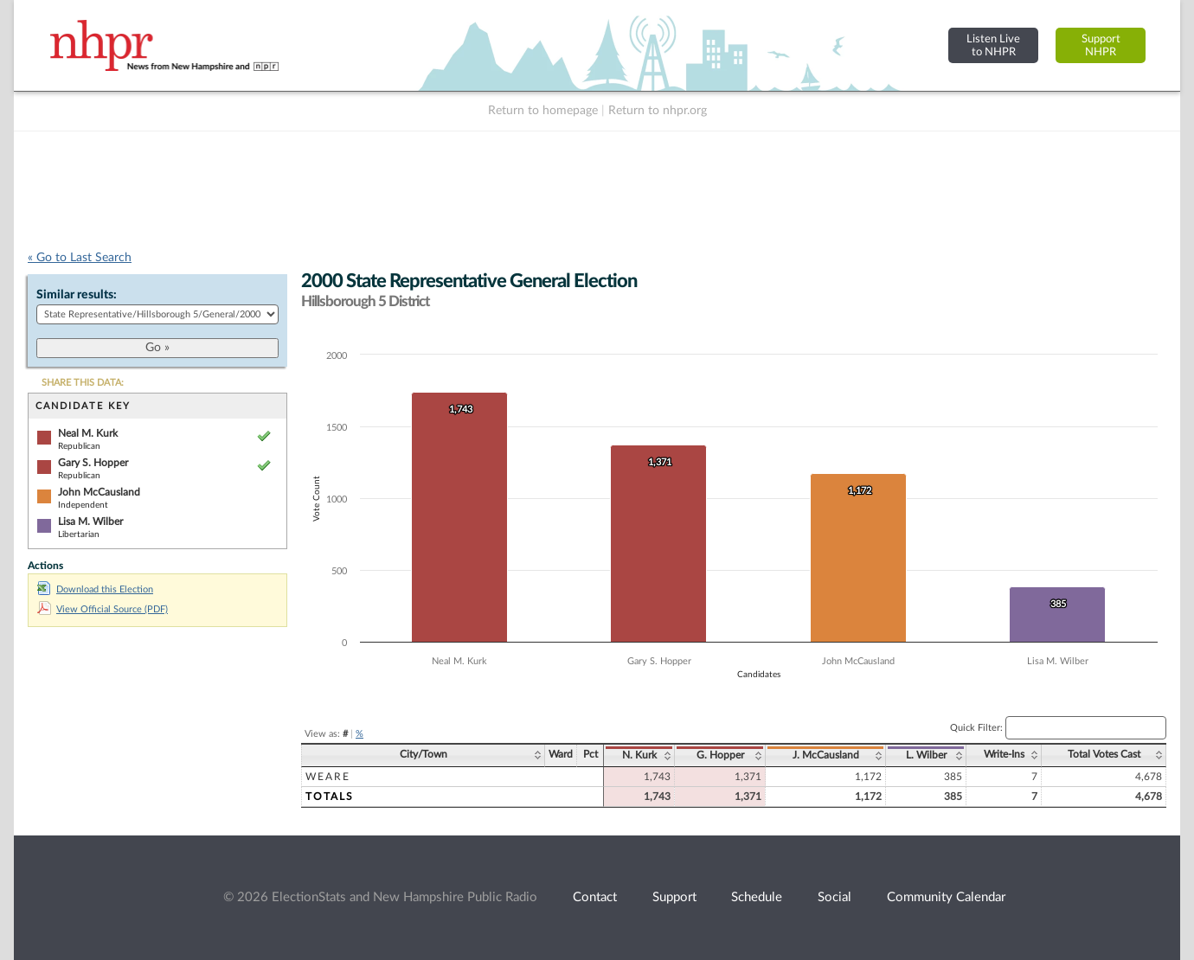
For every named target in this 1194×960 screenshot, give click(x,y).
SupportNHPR (1101, 45)
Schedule (756, 897)
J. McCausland (826, 755)
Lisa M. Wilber (90, 521)
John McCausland (99, 492)
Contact (595, 897)
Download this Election (95, 589)
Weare (327, 776)
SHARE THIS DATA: (83, 382)
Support (674, 897)
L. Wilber (926, 755)
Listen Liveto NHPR (993, 45)
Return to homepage (543, 111)
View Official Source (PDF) (102, 609)
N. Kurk (639, 755)
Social (834, 897)
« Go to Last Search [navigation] (80, 258)
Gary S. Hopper (93, 463)
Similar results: (76, 295)
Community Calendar (946, 897)
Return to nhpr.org (657, 111)
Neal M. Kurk (88, 433)
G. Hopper (720, 755)
